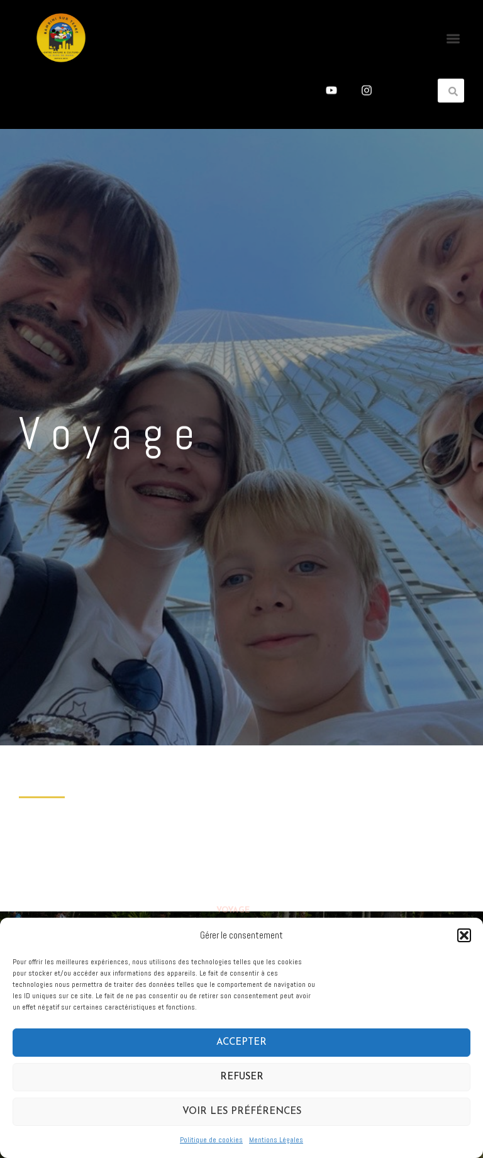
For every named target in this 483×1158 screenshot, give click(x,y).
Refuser (242, 1077)
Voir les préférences (241, 1111)
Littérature (244, 873)
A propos (237, 829)
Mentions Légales (276, 1140)
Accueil (234, 807)
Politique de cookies (211, 1140)
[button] (464, 935)
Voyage (233, 851)
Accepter (241, 1042)
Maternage (242, 895)
